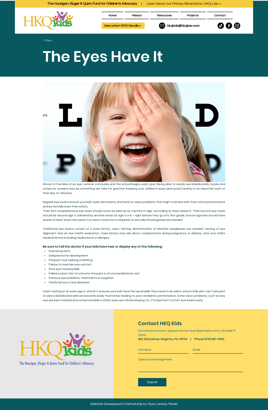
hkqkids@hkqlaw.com (183, 26)
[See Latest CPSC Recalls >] (123, 26)
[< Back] (55, 40)
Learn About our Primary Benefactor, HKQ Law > (183, 3)
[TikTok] (221, 26)
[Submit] (152, 382)
